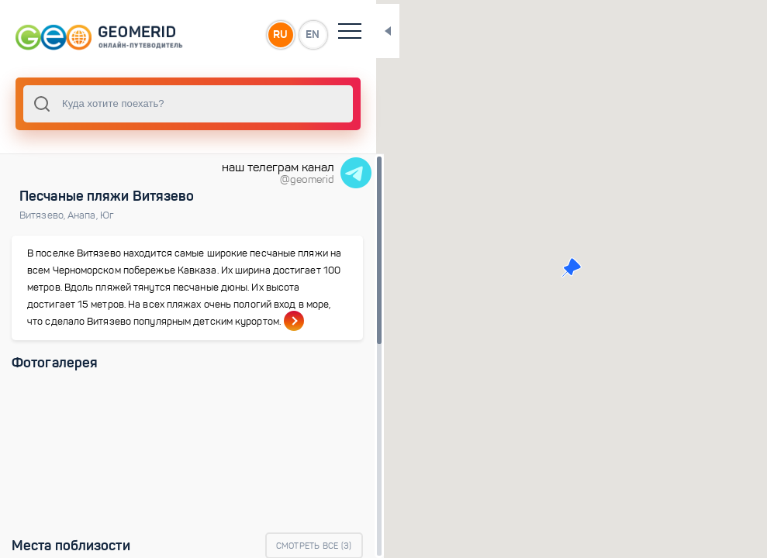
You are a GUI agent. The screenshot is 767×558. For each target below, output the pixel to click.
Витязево (43, 215)
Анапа (83, 215)
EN (263, 34)
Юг (107, 215)
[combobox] (162, 103)
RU (230, 34)
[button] (546, 267)
